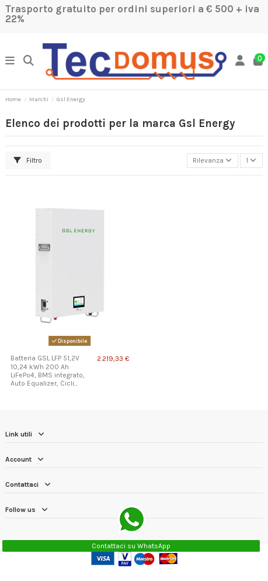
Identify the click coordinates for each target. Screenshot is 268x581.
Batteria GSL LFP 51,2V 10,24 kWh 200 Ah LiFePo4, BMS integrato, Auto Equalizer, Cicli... (48, 370)
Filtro (28, 160)
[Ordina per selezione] (212, 160)
